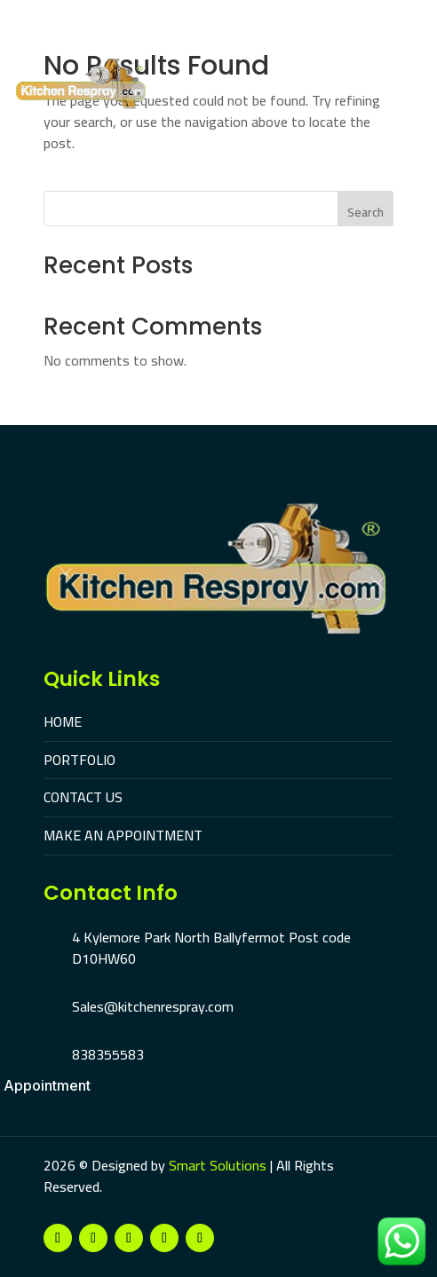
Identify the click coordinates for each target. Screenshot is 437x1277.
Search (365, 212)
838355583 (108, 1054)
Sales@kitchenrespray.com (153, 1006)
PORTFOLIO (79, 759)
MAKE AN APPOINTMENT (123, 835)
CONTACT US (83, 797)
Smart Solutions (217, 1165)
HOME (63, 721)
